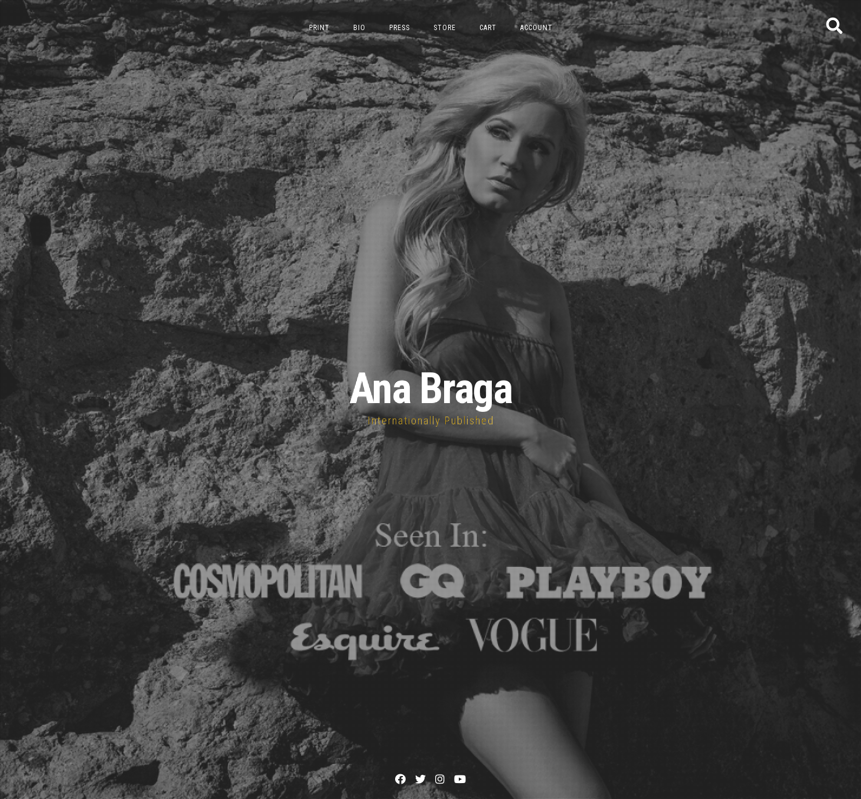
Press (399, 28)
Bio (359, 28)
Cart (488, 28)
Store (444, 28)
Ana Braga (430, 389)
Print (319, 28)
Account (536, 28)
